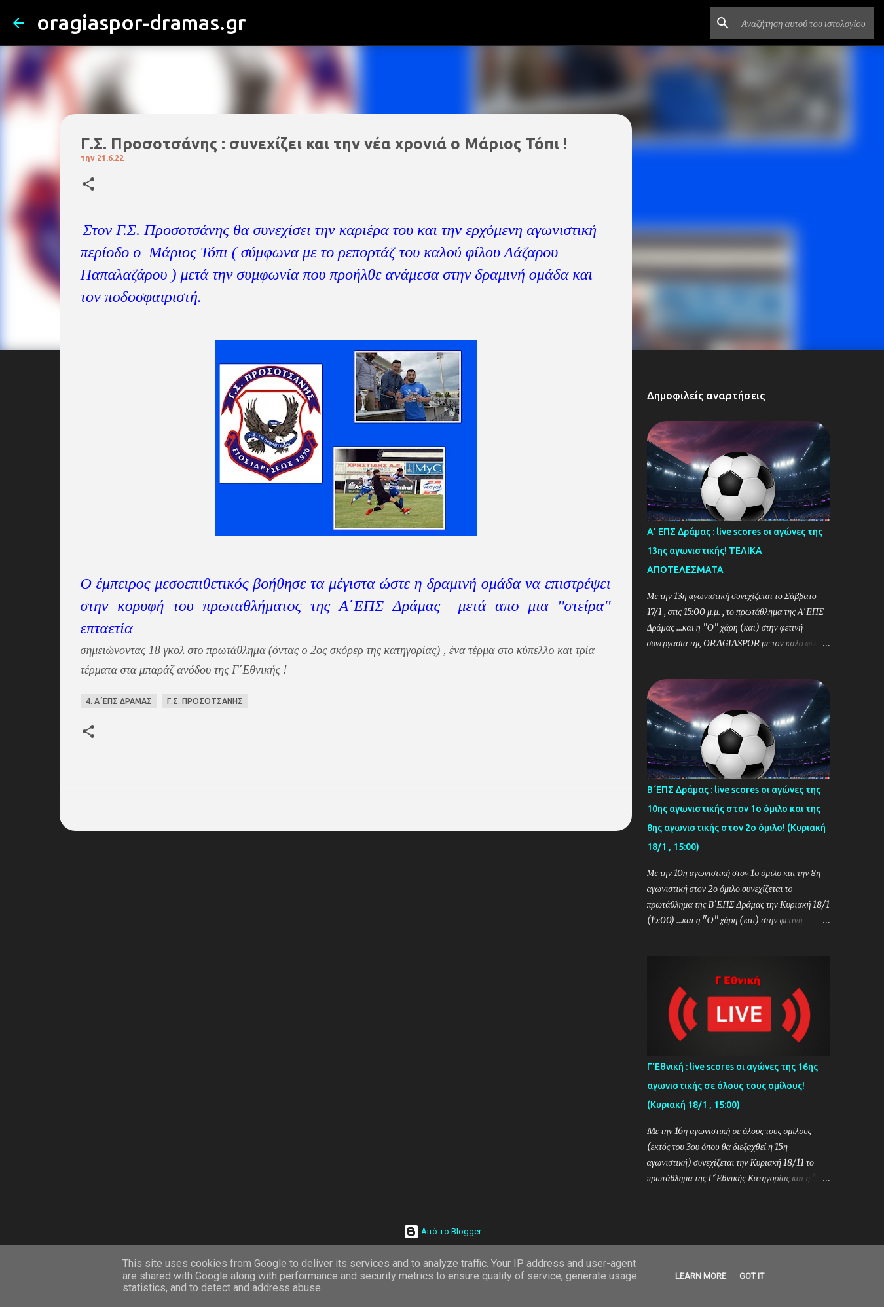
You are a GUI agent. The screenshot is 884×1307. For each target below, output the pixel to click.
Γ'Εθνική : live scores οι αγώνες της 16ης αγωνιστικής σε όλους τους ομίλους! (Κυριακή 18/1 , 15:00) (732, 1085)
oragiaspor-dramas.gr (141, 22)
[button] (88, 185)
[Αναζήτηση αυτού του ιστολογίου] (805, 23)
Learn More (700, 1276)
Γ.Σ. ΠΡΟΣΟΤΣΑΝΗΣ (205, 701)
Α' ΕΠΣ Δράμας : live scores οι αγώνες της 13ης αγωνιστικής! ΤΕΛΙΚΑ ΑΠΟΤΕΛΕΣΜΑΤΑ (734, 550)
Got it (751, 1276)
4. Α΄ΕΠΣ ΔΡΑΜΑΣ (119, 701)
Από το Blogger (442, 1231)
